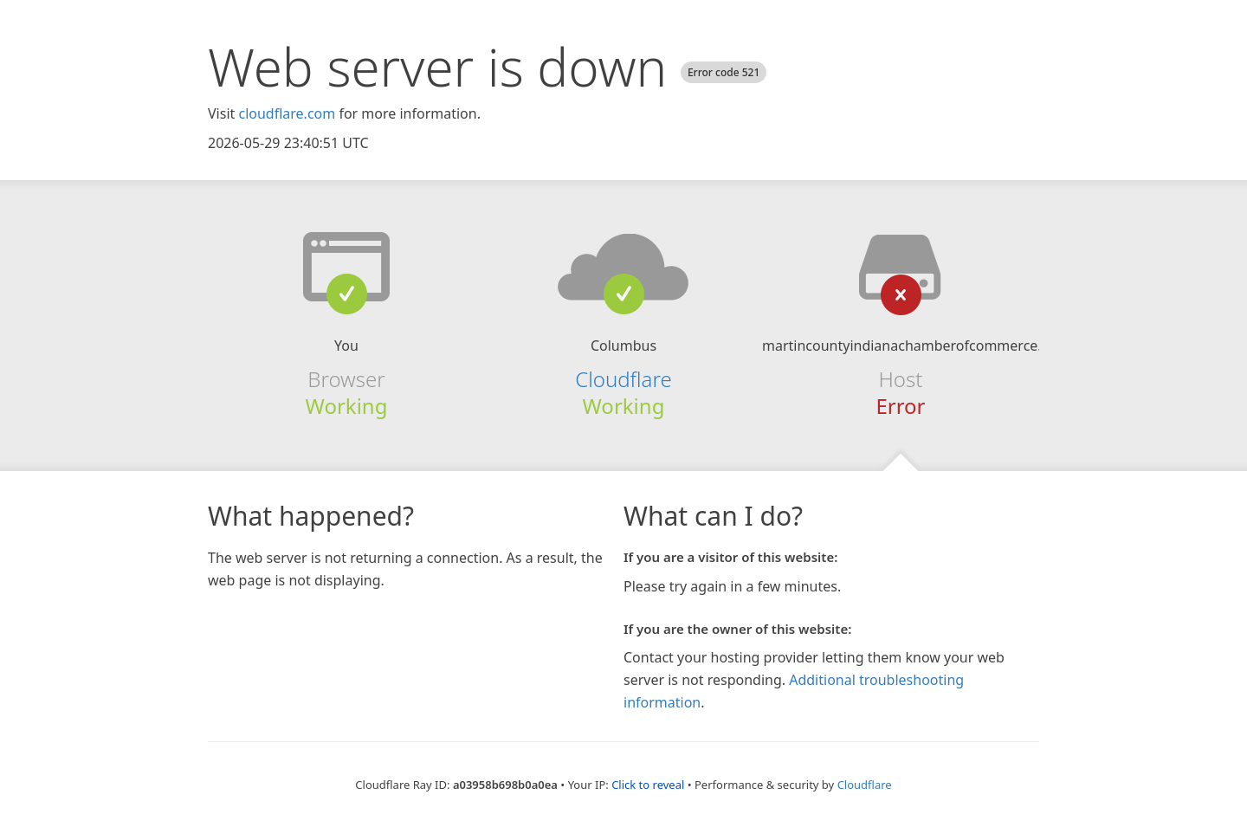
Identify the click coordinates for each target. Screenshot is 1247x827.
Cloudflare (623, 379)
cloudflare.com (286, 113)
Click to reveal (647, 784)
